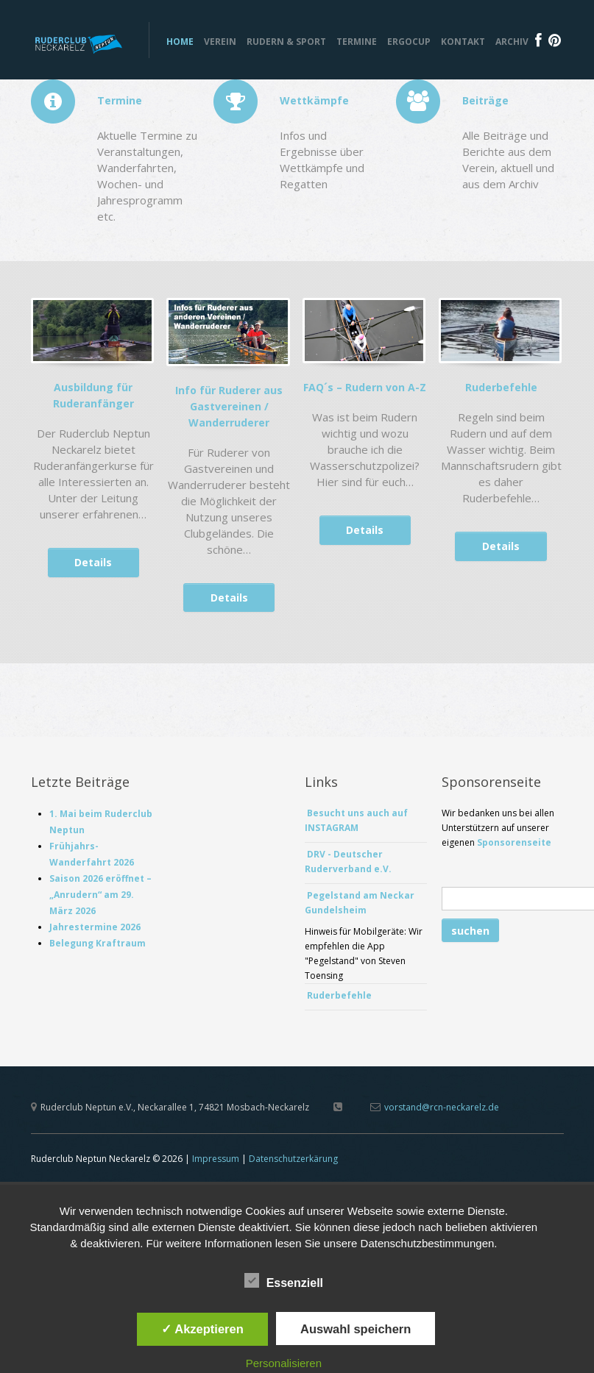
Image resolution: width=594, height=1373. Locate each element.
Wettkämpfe (314, 100)
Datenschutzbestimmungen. (429, 1243)
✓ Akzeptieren (202, 1328)
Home (180, 41)
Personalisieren (284, 1363)
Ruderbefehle (501, 390)
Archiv (511, 41)
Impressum (215, 1161)
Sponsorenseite (514, 845)
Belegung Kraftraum (99, 946)
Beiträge (485, 100)
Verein (220, 41)
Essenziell (283, 1281)
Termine (356, 41)
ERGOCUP (409, 41)
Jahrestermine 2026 (95, 930)
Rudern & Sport (286, 41)
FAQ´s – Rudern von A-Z (364, 390)
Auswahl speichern (355, 1328)
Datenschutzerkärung (293, 1161)
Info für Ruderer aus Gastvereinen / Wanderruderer (229, 408)
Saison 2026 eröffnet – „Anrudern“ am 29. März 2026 (100, 897)
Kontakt (463, 41)
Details (93, 565)
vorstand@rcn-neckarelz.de (441, 1110)
